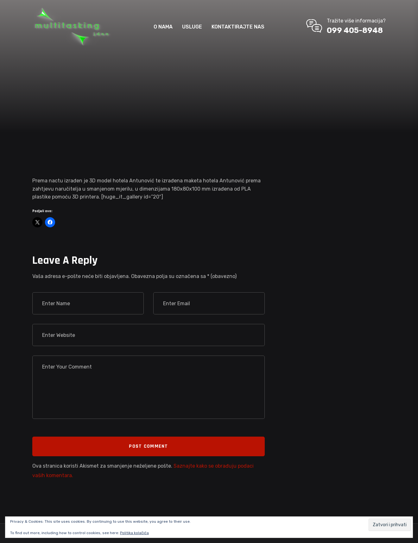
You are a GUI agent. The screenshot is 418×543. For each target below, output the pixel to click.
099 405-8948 (355, 30)
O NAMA (163, 27)
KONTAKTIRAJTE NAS (238, 27)
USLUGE (192, 27)
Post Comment (148, 446)
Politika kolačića (134, 533)
